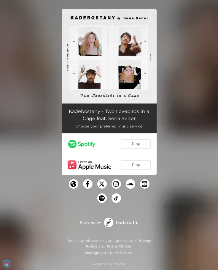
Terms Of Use (118, 246)
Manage (92, 252)
